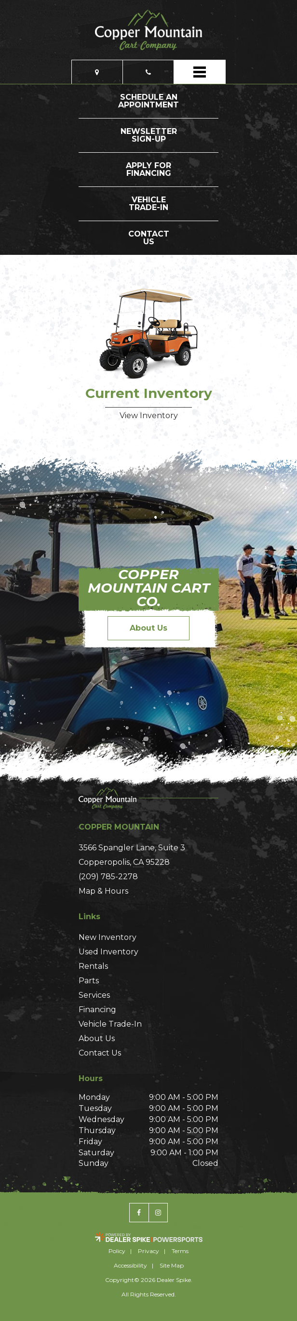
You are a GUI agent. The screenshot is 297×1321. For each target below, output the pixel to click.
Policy (116, 1251)
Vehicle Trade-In (110, 1024)
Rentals (93, 966)
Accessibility (130, 1265)
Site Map (172, 1265)
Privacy (148, 1251)
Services (94, 995)
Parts (89, 980)
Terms (180, 1251)
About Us (148, 628)
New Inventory (107, 937)
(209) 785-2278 (108, 876)
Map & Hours (103, 891)
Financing (97, 1009)
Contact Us (100, 1052)
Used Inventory (108, 951)
